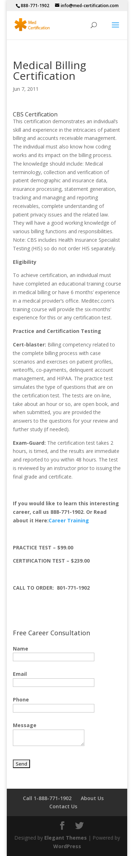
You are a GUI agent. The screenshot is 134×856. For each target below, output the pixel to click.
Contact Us (63, 806)
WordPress (67, 846)
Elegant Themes (65, 837)
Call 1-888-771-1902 (47, 798)
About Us (92, 798)
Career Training (69, 520)
